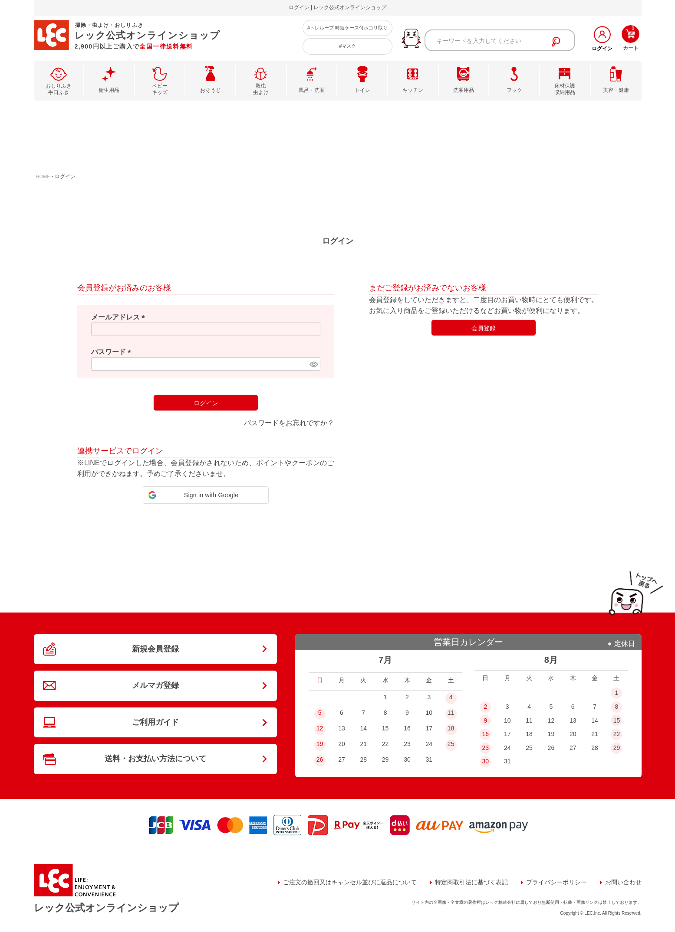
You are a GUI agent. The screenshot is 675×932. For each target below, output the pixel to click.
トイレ (362, 90)
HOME (43, 176)
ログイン (602, 49)
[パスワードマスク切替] (313, 364)
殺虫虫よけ (261, 89)
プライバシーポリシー (556, 882)
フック (514, 90)
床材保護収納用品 (564, 89)
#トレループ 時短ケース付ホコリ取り (347, 27)
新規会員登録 (155, 649)
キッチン (412, 90)
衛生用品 (109, 90)
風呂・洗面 (312, 90)
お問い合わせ (623, 882)
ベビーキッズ (160, 89)
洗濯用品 (463, 90)
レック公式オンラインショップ (106, 907)
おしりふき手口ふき (59, 89)
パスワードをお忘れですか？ (289, 423)
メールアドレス (119, 317)
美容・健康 (616, 90)
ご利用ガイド (155, 722)
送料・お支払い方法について (155, 758)
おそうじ (210, 90)
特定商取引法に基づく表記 (471, 882)
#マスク (347, 46)
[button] (206, 495)
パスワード (113, 351)
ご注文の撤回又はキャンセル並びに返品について (350, 882)
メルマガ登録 (155, 685)
